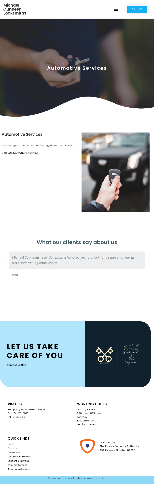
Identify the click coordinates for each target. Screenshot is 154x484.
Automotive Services (19, 469)
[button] (116, 9)
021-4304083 (19, 417)
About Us (12, 448)
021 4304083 (16, 152)
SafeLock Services (17, 465)
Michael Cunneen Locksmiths (14, 9)
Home (11, 444)
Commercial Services (19, 456)
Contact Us (14, 452)
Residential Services (18, 461)
